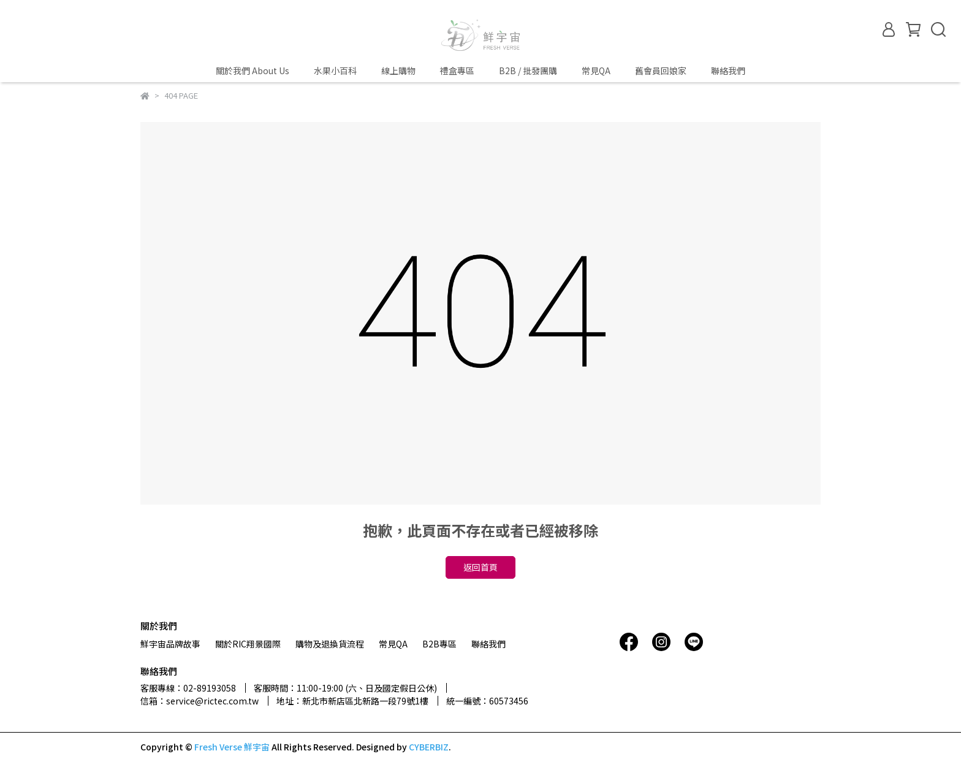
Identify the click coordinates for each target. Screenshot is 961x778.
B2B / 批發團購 (528, 70)
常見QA (596, 70)
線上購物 (398, 70)
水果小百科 (335, 70)
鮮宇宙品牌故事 (170, 644)
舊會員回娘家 (660, 70)
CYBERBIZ (429, 747)
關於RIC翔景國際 (248, 644)
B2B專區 (439, 644)
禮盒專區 (457, 70)
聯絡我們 (728, 70)
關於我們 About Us (252, 70)
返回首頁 (480, 567)
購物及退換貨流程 (329, 644)
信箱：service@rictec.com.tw (199, 701)
